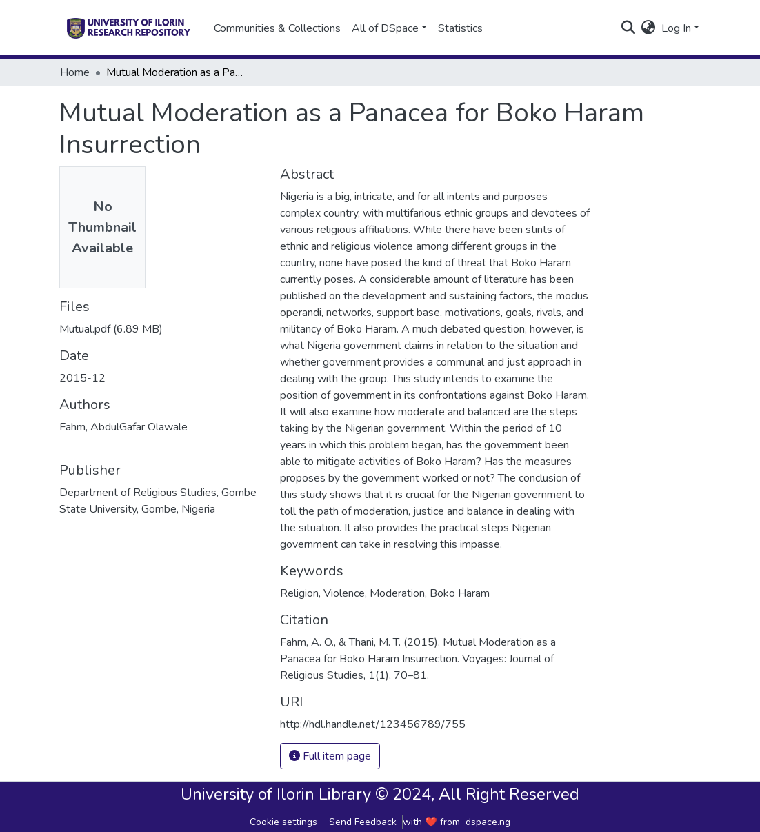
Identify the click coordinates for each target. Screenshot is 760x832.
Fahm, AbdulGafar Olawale (123, 427)
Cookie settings (283, 822)
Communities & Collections (277, 28)
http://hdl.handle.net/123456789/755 (373, 724)
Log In (676, 28)
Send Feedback (363, 822)
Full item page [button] (330, 756)
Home (75, 72)
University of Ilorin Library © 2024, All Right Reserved (380, 794)
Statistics (460, 28)
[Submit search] (628, 28)
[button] (648, 28)
